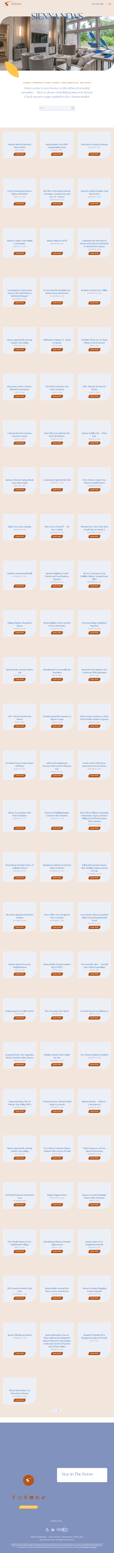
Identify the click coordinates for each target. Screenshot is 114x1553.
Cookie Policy (93, 1547)
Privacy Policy (57, 1537)
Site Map (51, 1537)
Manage (81, 1537)
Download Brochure (28, 1507)
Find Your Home (98, 4)
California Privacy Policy (66, 1537)
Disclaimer (75, 1537)
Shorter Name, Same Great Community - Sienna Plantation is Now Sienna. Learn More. (57, 1539)
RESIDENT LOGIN (56, 1521)
